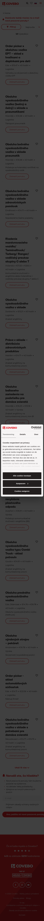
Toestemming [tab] (8, 434)
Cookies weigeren (22, 491)
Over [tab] (36, 434)
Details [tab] (23, 434)
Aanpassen (22, 483)
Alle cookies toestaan (22, 476)
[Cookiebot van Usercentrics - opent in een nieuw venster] (31, 427)
